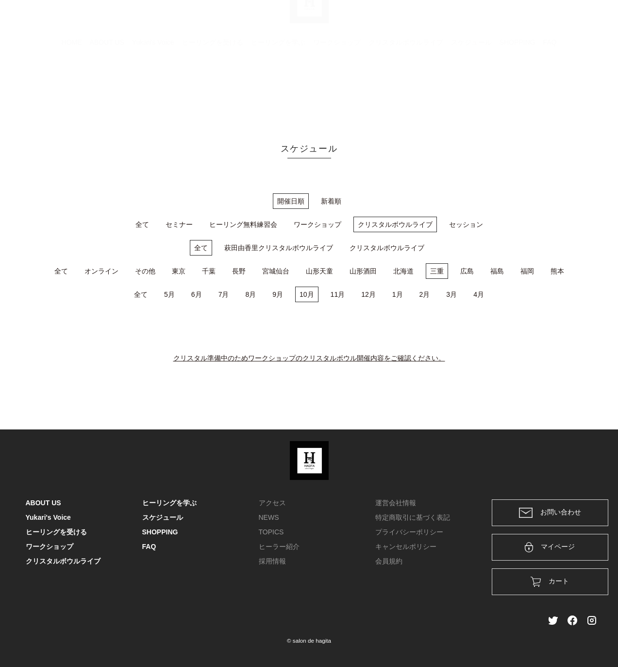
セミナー (179, 224)
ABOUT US (107, 89)
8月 (250, 294)
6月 (196, 294)
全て (142, 224)
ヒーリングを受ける (212, 89)
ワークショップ (337, 89)
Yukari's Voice (153, 89)
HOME (72, 89)
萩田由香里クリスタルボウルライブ (278, 248)
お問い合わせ (550, 513)
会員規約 (388, 561)
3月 (451, 294)
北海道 (403, 271)
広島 (467, 271)
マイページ (550, 547)
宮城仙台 (275, 271)
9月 (277, 294)
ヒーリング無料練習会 (243, 224)
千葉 (209, 271)
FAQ (549, 89)
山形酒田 (363, 271)
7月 (223, 294)
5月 (169, 294)
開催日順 (290, 201)
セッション (466, 224)
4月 (478, 294)
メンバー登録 (576, 20)
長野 (239, 271)
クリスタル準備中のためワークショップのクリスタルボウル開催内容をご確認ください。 (309, 358)
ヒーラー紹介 (279, 546)
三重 (437, 271)
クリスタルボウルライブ (405, 89)
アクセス (272, 502)
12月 (368, 294)
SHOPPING (517, 89)
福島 (497, 271)
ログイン (526, 20)
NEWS (269, 517)
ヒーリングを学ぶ (278, 89)
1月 (397, 294)
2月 (424, 294)
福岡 (527, 271)
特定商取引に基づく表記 (412, 517)
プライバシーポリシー (409, 532)
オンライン (101, 271)
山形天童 (319, 271)
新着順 (331, 201)
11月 (338, 294)
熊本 (557, 271)
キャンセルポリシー (405, 546)
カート (487, 20)
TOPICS (271, 532)
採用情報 (272, 561)
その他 (145, 271)
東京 (178, 271)
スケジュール (471, 89)
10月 (307, 294)
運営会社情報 (395, 502)
